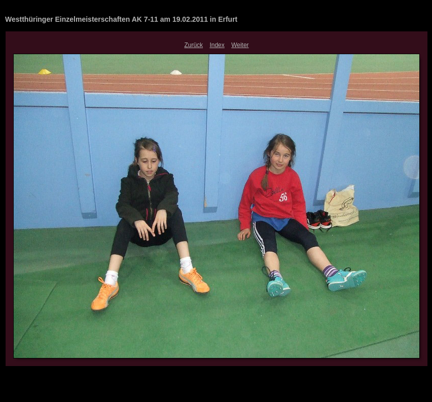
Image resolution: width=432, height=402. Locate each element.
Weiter (239, 45)
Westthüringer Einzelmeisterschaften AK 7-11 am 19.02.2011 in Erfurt (121, 19)
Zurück (193, 45)
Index (216, 45)
